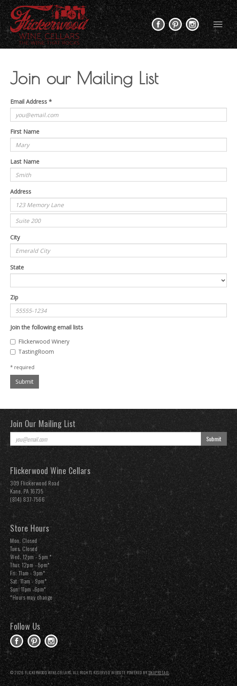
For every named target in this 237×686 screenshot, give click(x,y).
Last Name (24, 161)
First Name (24, 131)
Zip (14, 297)
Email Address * (31, 101)
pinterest (175, 24)
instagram (192, 24)
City (15, 237)
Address (20, 191)
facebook (158, 24)
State (17, 267)
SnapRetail (159, 672)
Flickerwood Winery (39, 341)
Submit (24, 381)
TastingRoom (32, 351)
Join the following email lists (46, 327)
